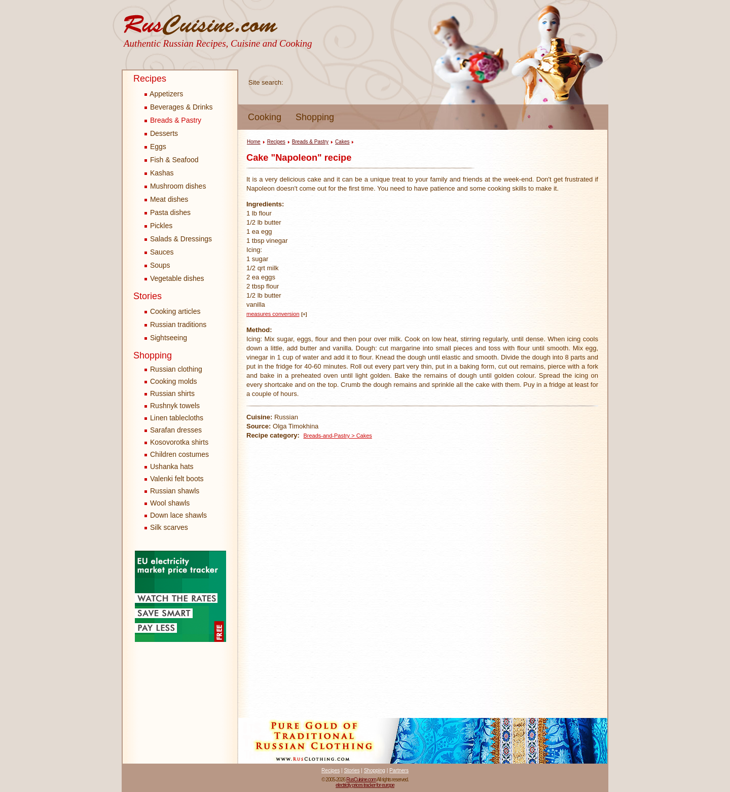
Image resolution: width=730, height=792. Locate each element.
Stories (147, 296)
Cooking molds (173, 381)
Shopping (315, 117)
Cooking (264, 117)
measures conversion (273, 314)
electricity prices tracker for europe (365, 785)
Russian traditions (175, 324)
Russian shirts (172, 393)
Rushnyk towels (175, 406)
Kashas (159, 173)
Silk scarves (169, 527)
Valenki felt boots (177, 479)
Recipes (149, 79)
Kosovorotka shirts (179, 442)
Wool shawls (170, 503)
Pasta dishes (167, 212)
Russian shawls (174, 491)
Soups (157, 265)
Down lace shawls (178, 515)
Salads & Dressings (178, 239)
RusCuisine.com (361, 779)
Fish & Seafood (171, 160)
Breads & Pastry (172, 120)
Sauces (159, 252)
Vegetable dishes (174, 278)
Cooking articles (172, 311)
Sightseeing (165, 338)
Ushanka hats (172, 466)
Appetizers (163, 94)
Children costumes (179, 454)
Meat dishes (166, 199)
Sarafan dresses (176, 430)
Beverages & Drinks (178, 107)
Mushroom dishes (175, 186)
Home (254, 142)
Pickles (158, 226)
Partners (399, 770)
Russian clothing (176, 369)
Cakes (342, 142)
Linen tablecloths (176, 418)
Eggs (155, 146)
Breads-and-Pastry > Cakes (337, 436)
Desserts (161, 133)
